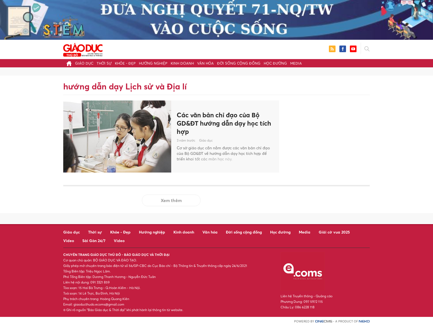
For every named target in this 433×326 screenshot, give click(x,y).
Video (68, 240)
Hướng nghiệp (153, 63)
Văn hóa (205, 63)
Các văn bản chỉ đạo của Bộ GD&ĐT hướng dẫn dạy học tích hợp (220, 123)
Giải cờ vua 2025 (334, 232)
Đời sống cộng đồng (238, 63)
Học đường (275, 63)
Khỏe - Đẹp (125, 63)
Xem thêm (171, 200)
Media (296, 63)
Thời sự (104, 63)
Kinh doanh (182, 63)
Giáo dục (84, 63)
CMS (323, 321)
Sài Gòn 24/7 (93, 240)
